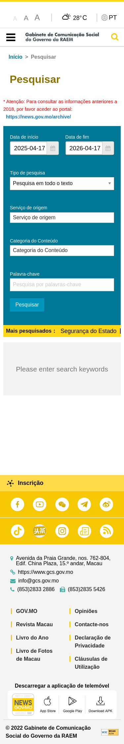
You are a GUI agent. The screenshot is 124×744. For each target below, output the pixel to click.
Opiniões (86, 611)
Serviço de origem (28, 207)
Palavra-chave (25, 274)
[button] (52, 148)
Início (15, 57)
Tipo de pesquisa (27, 172)
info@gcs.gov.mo (38, 580)
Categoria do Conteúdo (34, 240)
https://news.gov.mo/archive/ (38, 116)
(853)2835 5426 (86, 589)
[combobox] (28, 148)
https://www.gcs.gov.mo (45, 572)
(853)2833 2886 (36, 589)
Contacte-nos (91, 624)
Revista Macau (34, 624)
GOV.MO (26, 611)
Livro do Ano (32, 638)
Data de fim (77, 137)
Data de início (24, 137)
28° (80, 17)
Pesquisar (27, 304)
